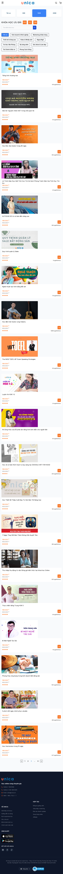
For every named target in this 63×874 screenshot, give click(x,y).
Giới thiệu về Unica (6, 810)
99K (23, 13)
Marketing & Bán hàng (40, 35)
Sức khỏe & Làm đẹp (39, 44)
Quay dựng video (38, 814)
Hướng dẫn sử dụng (7, 813)
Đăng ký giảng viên (38, 805)
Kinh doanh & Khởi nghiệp (20, 35)
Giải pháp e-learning (39, 808)
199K (39, 13)
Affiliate (35, 817)
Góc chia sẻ (4, 819)
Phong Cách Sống (25, 49)
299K (54, 13)
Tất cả (8, 13)
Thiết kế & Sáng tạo (9, 39)
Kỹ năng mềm (24, 44)
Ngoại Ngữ (40, 39)
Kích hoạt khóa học (7, 816)
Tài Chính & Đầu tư (9, 49)
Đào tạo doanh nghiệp (39, 811)
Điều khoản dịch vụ (6, 822)
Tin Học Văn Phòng (9, 44)
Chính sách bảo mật (7, 825)
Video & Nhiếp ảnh (26, 39)
